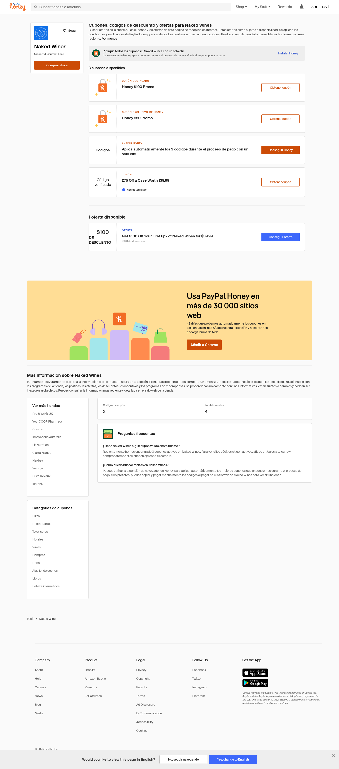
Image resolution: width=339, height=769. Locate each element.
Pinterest (198, 696)
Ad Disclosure (145, 705)
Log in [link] (326, 7)
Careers (40, 687)
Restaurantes (41, 524)
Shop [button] (242, 7)
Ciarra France (41, 453)
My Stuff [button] (262, 7)
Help (38, 679)
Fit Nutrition (40, 445)
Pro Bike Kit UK (42, 414)
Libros (36, 578)
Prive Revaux (41, 476)
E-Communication (149, 713)
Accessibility (144, 722)
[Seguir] (70, 30)
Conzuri (37, 429)
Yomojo (37, 468)
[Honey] (17, 7)
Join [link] (314, 7)
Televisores (40, 532)
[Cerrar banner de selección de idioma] (333, 755)
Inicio (30, 619)
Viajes (36, 547)
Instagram (199, 687)
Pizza (36, 516)
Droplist (90, 670)
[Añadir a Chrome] (204, 345)
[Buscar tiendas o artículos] (131, 7)
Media (39, 713)
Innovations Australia (46, 437)
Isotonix (37, 484)
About (39, 670)
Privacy (141, 670)
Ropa (36, 563)
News (39, 696)
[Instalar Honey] (288, 53)
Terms (140, 696)
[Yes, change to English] (233, 759)
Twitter (197, 679)
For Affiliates (93, 696)
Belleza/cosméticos (46, 586)
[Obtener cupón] (280, 87)
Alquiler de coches (45, 571)
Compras (38, 555)
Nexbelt (37, 460)
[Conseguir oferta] (280, 237)
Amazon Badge (95, 679)
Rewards (285, 7)
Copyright (143, 679)
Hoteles (37, 539)
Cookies (141, 731)
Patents (141, 687)
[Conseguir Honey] (280, 150)
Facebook (199, 670)
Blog (38, 705)
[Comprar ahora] (57, 65)
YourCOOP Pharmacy (47, 421)
